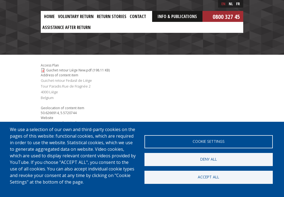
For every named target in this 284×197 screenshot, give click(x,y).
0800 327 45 (226, 16)
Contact (138, 16)
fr (238, 3)
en (223, 3)
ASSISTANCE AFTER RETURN (66, 27)
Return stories (111, 16)
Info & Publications (177, 16)
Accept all (208, 176)
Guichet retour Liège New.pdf (69, 70)
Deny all (208, 159)
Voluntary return (76, 16)
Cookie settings (209, 141)
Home (49, 16)
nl (231, 3)
